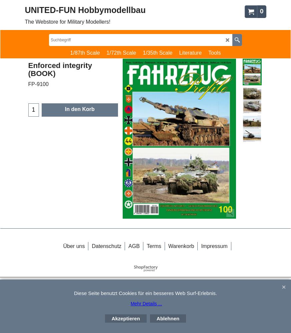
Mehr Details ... (146, 303)
